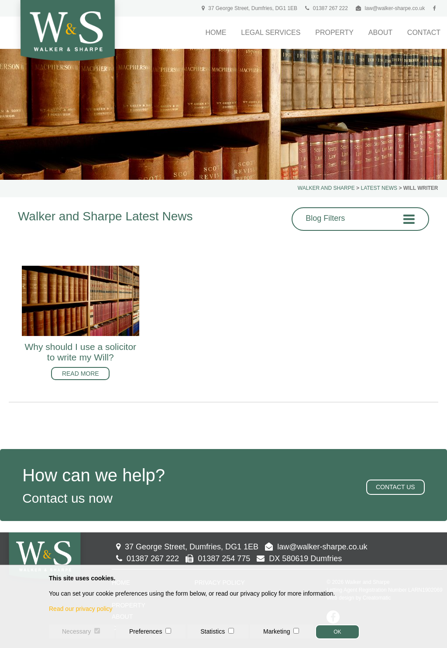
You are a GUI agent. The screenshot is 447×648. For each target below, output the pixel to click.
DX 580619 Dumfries (299, 558)
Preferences (145, 631)
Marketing (276, 631)
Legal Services (270, 32)
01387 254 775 (218, 558)
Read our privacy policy (81, 608)
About (380, 32)
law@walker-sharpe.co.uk (395, 8)
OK (337, 632)
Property (334, 32)
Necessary (76, 631)
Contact (423, 32)
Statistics (212, 631)
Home (215, 32)
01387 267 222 (326, 8)
